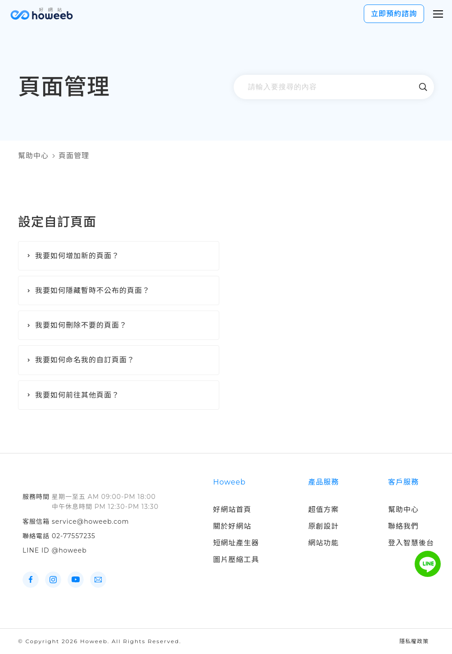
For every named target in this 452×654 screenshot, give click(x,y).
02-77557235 (73, 536)
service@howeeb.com (90, 521)
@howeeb (69, 550)
